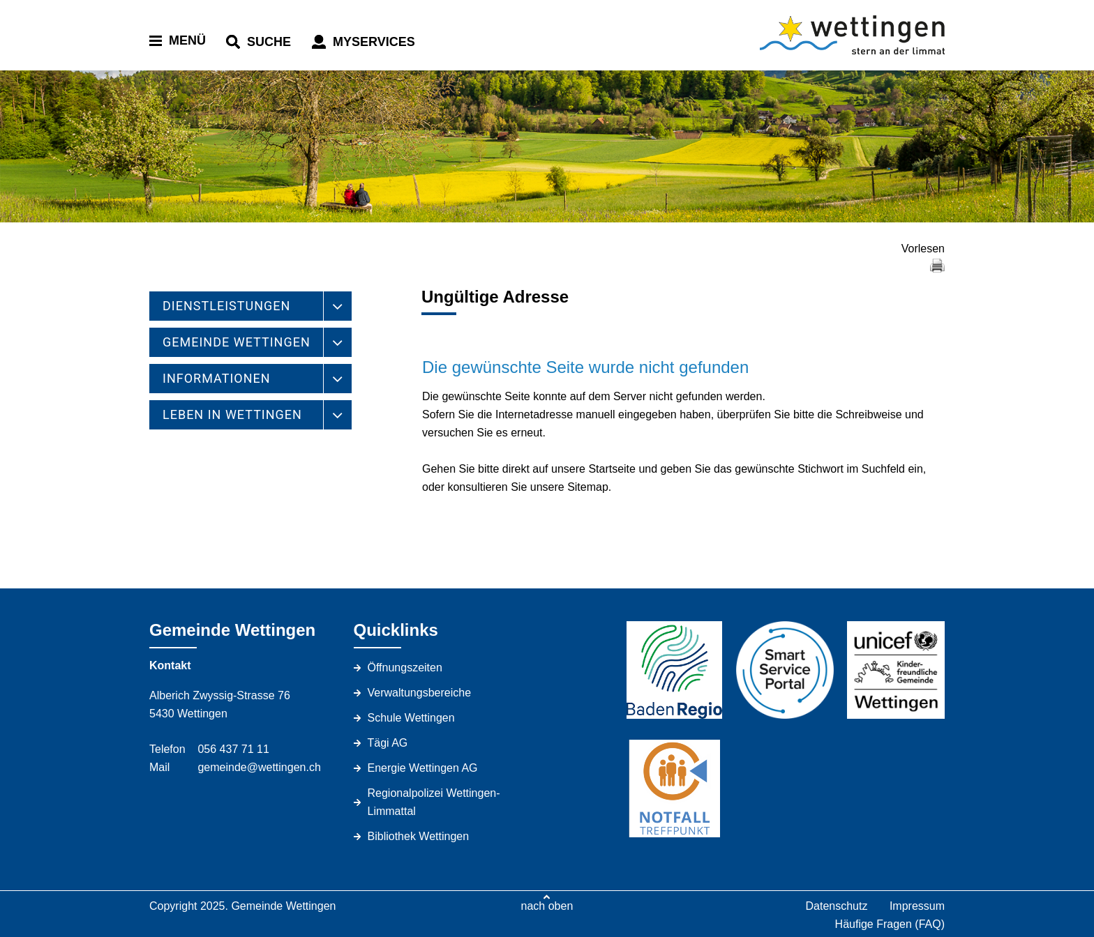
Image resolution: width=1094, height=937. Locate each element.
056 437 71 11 (233, 749)
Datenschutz (836, 906)
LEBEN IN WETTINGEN (232, 414)
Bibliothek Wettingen (419, 836)
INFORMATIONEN (217, 378)
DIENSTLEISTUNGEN (226, 305)
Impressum (917, 906)
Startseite (612, 469)
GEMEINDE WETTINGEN (236, 342)
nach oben (547, 906)
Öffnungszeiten (405, 667)
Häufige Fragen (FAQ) (890, 924)
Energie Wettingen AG (423, 768)
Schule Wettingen (411, 718)
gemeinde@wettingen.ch (258, 767)
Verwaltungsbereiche (420, 693)
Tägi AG (388, 743)
